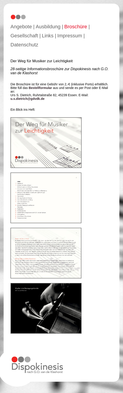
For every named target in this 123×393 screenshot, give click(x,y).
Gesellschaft (24, 35)
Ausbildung (48, 26)
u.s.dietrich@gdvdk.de (27, 99)
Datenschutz (24, 45)
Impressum (69, 35)
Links (47, 35)
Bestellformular (40, 88)
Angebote (21, 26)
